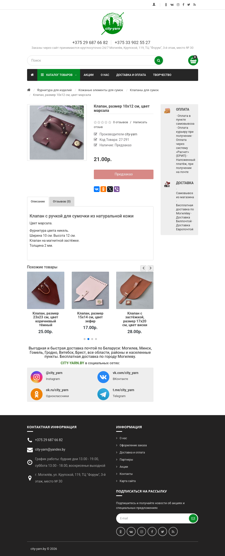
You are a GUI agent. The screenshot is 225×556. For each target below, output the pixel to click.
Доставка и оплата (131, 75)
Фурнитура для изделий (54, 90)
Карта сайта (128, 481)
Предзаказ (124, 174)
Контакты (126, 474)
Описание (38, 201)
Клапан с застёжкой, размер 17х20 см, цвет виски (134, 319)
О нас (105, 75)
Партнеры (126, 459)
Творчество (162, 75)
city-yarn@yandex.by (50, 449)
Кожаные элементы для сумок (100, 90)
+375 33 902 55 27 (132, 42)
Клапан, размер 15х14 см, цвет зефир (90, 317)
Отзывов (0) (62, 201)
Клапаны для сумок (144, 90)
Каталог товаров (59, 75)
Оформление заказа (133, 445)
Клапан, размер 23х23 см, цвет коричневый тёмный (46, 319)
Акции (89, 75)
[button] (143, 268)
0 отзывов (120, 122)
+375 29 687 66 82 (90, 42)
